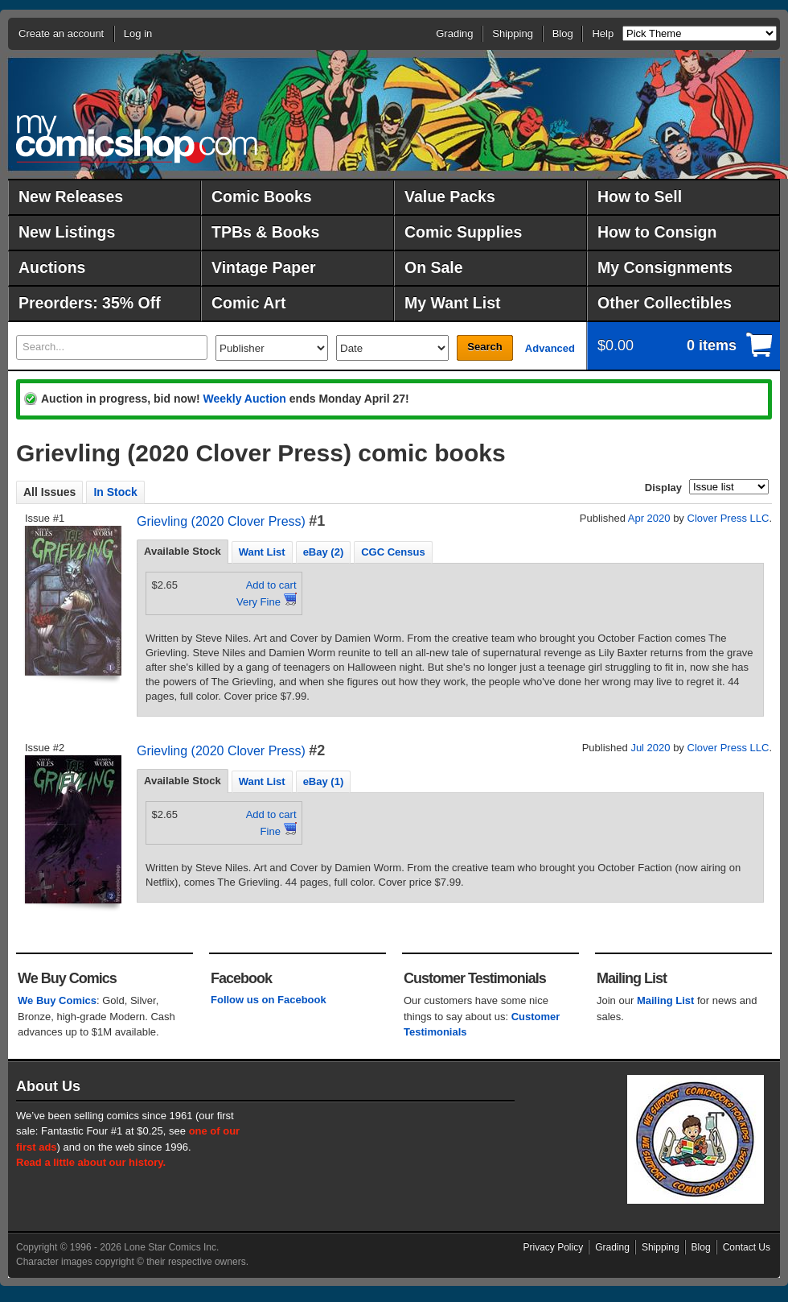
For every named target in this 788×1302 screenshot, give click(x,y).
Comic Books (261, 196)
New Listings (66, 232)
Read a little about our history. (91, 1162)
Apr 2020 (649, 518)
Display (663, 488)
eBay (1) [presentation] (323, 781)
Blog (562, 33)
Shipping (512, 33)
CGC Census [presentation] (393, 552)
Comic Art (248, 303)
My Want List (452, 303)
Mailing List (666, 1000)
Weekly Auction (244, 398)
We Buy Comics (57, 1000)
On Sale (433, 267)
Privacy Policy (553, 1247)
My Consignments (665, 267)
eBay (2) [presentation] (323, 552)
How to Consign (656, 232)
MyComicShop (136, 138)
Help (603, 33)
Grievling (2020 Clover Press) (221, 521)
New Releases (70, 196)
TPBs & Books (265, 232)
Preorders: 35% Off (89, 303)
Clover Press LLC (728, 518)
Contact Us (746, 1247)
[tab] (182, 551)
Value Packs (449, 196)
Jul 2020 (650, 748)
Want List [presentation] (262, 552)
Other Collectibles (664, 303)
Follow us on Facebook (268, 1000)
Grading (454, 33)
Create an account (61, 33)
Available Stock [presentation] (182, 551)
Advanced (550, 348)
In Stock (115, 492)
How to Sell (639, 196)
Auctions (51, 267)
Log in (138, 33)
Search (484, 347)
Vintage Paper (263, 267)
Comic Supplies (463, 232)
